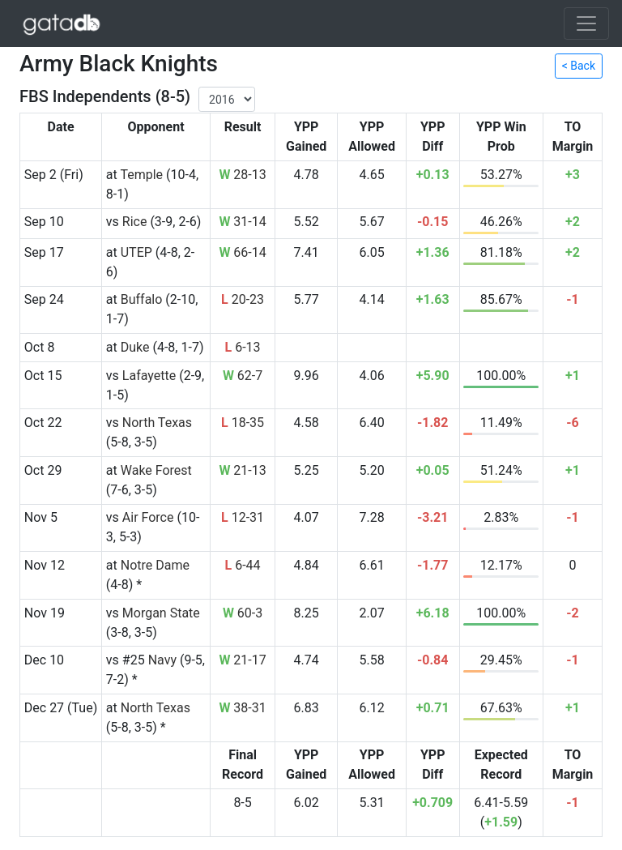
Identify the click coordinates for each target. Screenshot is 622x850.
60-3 (242, 613)
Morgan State (161, 613)
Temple (141, 174)
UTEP (136, 252)
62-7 (242, 375)
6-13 (243, 347)
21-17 (242, 660)
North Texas (157, 422)
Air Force (148, 517)
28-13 (242, 174)
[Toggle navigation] (586, 23)
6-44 (243, 565)
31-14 (242, 221)
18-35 (242, 422)
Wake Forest (156, 470)
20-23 (242, 299)
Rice (134, 221)
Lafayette (149, 375)
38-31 (242, 707)
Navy (162, 660)
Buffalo (142, 299)
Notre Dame (155, 565)
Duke (135, 347)
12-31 (242, 517)
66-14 (242, 252)
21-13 (242, 470)
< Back (578, 65)
